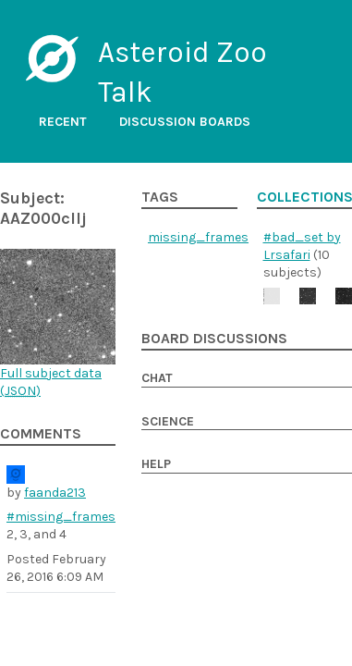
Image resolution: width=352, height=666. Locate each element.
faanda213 (55, 492)
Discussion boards (184, 122)
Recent (63, 122)
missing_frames (198, 237)
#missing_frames (60, 516)
